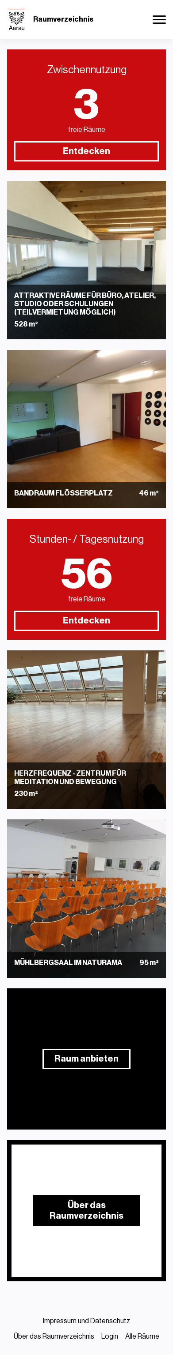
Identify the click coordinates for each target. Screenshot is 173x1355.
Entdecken (86, 151)
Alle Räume (142, 1336)
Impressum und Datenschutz (86, 1321)
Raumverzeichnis (63, 19)
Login (109, 1336)
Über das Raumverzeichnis (54, 1336)
